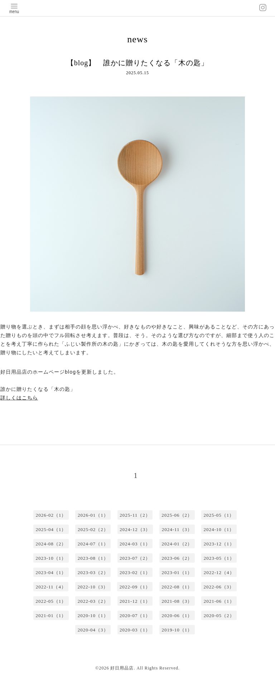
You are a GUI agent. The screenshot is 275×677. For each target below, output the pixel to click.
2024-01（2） (176, 543)
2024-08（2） (50, 543)
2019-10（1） (176, 630)
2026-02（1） (51, 515)
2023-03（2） (93, 572)
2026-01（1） (93, 515)
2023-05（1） (219, 558)
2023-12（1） (219, 543)
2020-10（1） (93, 615)
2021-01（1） (50, 615)
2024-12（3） (135, 529)
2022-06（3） (219, 587)
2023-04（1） (50, 572)
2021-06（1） (219, 601)
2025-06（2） (176, 515)
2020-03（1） (135, 630)
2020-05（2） (219, 615)
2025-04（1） (51, 529)
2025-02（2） (93, 529)
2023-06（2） (176, 558)
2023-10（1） (50, 558)
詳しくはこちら (19, 398)
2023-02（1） (135, 572)
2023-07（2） (135, 558)
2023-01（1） (176, 572)
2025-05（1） (219, 515)
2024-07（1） (93, 543)
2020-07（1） (135, 615)
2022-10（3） (92, 587)
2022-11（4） (51, 587)
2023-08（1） (93, 558)
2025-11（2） (135, 515)
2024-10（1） (219, 529)
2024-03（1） (135, 543)
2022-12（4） (219, 572)
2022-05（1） (50, 601)
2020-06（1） (176, 615)
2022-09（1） (135, 587)
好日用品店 (122, 668)
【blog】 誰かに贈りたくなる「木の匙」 (138, 63)
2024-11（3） (177, 529)
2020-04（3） (93, 630)
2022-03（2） (93, 601)
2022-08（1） (176, 587)
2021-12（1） (135, 601)
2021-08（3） (176, 601)
